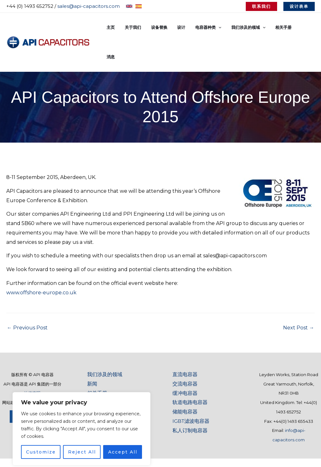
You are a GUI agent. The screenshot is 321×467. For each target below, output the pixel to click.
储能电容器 (184, 382)
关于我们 (144, 27)
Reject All (82, 441)
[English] (129, 6)
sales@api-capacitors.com (88, 6)
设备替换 (169, 27)
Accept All (122, 441)
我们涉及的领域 (104, 345)
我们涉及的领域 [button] (253, 27)
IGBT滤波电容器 (191, 392)
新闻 (92, 354)
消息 (307, 27)
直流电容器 (184, 345)
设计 (189, 27)
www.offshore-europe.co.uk (41, 263)
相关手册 (286, 27)
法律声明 (32, 363)
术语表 (94, 373)
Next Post (298, 298)
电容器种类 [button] (215, 27)
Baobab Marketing (43, 372)
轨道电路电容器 (190, 373)
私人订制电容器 (190, 401)
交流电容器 (184, 354)
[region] (81, 417)
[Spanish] (138, 6)
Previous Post (27, 298)
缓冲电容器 (184, 364)
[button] (261, 6)
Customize (41, 441)
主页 (124, 27)
